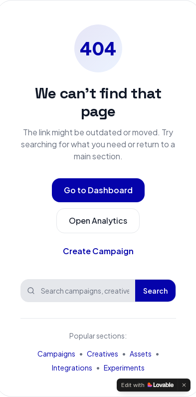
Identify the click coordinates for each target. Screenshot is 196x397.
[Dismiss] (184, 385)
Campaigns (56, 353)
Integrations (72, 367)
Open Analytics (98, 220)
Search (155, 290)
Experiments (124, 367)
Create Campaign (98, 251)
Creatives (102, 353)
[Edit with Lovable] (147, 385)
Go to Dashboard (98, 190)
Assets (141, 353)
